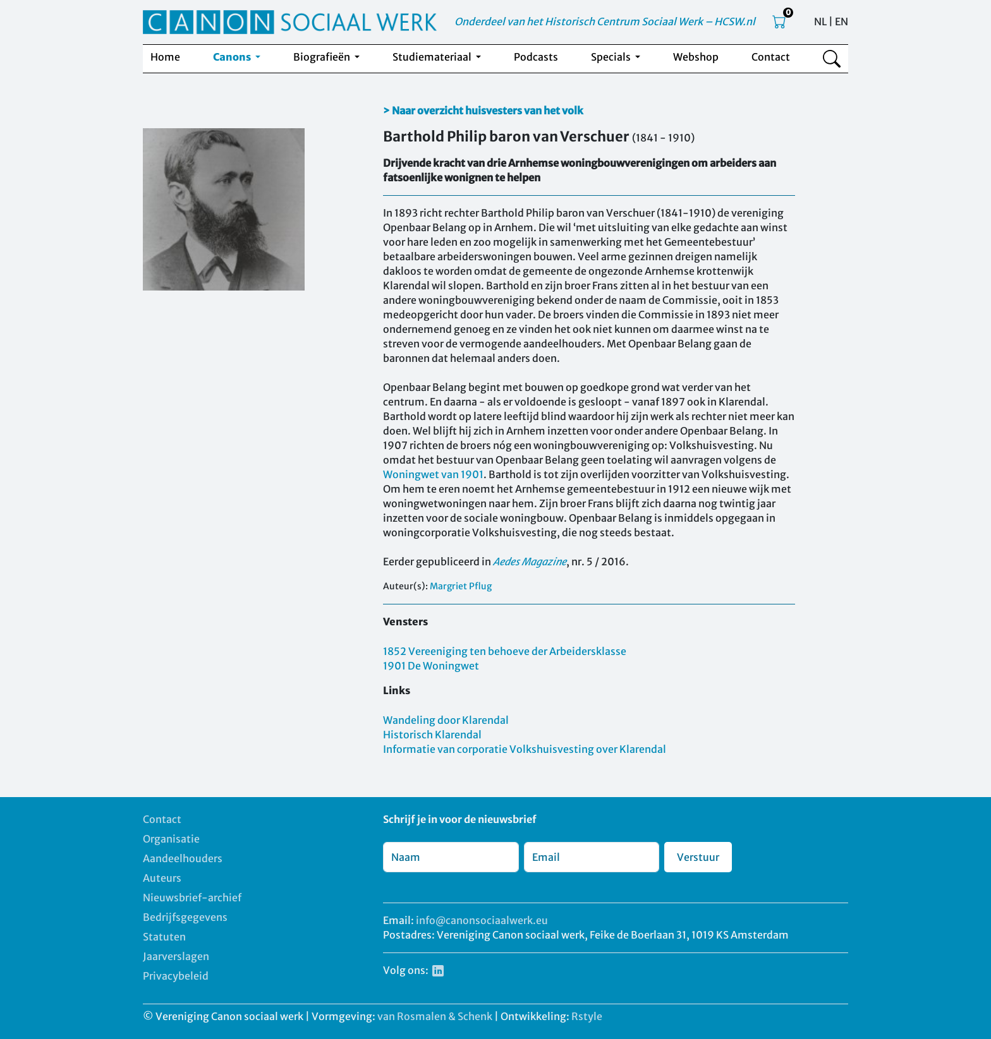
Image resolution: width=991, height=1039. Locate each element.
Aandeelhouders (182, 858)
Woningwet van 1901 (433, 474)
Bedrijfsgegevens (185, 917)
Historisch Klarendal (432, 734)
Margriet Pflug (461, 586)
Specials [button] (612, 57)
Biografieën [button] (322, 57)
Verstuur (698, 857)
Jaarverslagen (176, 956)
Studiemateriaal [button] (432, 57)
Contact (770, 57)
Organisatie (171, 838)
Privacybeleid (176, 976)
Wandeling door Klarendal (446, 720)
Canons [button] (233, 57)
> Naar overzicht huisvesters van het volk (483, 110)
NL (820, 21)
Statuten (164, 936)
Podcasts (536, 57)
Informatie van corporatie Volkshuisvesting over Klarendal (524, 749)
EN (841, 21)
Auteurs (162, 878)
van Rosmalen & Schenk (434, 1016)
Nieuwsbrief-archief (192, 897)
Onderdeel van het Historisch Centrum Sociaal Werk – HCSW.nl (604, 21)
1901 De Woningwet (431, 665)
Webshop (696, 57)
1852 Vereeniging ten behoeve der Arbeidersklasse (504, 651)
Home (165, 57)
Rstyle (586, 1016)
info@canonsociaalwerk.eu (482, 920)
